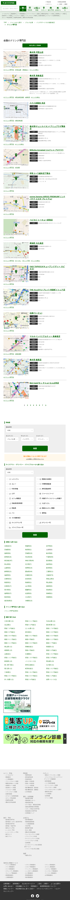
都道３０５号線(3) (52, 635)
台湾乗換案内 (49, 875)
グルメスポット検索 (50, 787)
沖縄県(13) (28, 600)
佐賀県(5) (28, 593)
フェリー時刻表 (29, 785)
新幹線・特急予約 (11, 826)
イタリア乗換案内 (30, 867)
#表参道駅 (18, 354)
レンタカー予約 (10, 830)
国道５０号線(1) (51, 650)
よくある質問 (55, 883)
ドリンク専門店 (12, 24)
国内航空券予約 (10, 819)
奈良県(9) (28, 579)
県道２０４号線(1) (10, 676)
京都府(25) (28, 575)
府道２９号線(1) (51, 657)
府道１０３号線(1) (52, 654)
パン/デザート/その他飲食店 (45, 22)
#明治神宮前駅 (19, 97)
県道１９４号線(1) (31, 672)
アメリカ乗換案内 (11, 864)
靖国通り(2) (8, 650)
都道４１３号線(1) (10, 643)
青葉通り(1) (50, 646)
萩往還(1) (28, 632)
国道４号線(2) (29, 650)
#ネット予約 (26, 261)
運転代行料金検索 (28, 17)
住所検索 (47, 796)
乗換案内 (13, 13)
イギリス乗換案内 (30, 864)
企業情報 (6, 883)
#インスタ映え (34, 70)
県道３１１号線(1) (31, 621)
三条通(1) (7, 672)
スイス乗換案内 (10, 869)
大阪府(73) (49, 575)
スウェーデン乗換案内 (12, 871)
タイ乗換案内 (29, 873)
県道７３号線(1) (9, 628)
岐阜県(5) (49, 568)
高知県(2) (49, 590)
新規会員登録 (62, 2)
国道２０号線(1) (9, 632)
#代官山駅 (18, 70)
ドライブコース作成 (31, 836)
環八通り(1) (8, 668)
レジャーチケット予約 (12, 832)
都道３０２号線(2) (31, 635)
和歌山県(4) (50, 579)
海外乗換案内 (29, 819)
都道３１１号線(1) (10, 639)
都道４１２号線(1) (52, 639)
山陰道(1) (7, 654)
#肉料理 (27, 97)
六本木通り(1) (8, 621)
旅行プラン (9, 836)
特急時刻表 (28, 779)
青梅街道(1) (29, 646)
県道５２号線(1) (30, 625)
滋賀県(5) (7, 575)
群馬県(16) (7, 557)
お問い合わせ (7, 886)
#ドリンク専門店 (9, 70)
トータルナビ (5, 13)
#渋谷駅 (17, 167)
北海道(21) (7, 546)
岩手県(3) (49, 546)
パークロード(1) (30, 661)
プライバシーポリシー (44, 889)
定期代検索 (41, 15)
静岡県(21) (7, 571)
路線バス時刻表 (29, 781)
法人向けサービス (28, 883)
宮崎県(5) (49, 597)
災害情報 (27, 842)
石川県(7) (28, 564)
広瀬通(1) (28, 654)
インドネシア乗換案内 (51, 871)
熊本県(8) (7, 597)
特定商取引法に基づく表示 (24, 889)
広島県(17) (7, 586)
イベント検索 (49, 798)
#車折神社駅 (19, 120)
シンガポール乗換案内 (31, 871)
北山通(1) (7, 625)
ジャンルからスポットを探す (53, 789)
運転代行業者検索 (30, 832)
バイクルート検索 (19, 15)
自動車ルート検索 (60, 13)
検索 (35, 448)
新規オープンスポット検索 (52, 775)
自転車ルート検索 (7, 15)
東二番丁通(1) (8, 665)
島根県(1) (28, 582)
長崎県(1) (49, 593)
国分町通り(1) (50, 625)
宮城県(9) (7, 549)
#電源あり (25, 70)
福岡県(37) (7, 593)
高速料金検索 (17, 17)
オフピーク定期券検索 (52, 15)
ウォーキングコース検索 (32, 834)
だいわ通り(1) (29, 628)
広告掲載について (21, 886)
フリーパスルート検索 (33, 13)
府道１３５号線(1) (31, 657)
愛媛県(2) (28, 590)
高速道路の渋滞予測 (31, 811)
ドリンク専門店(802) (11, 611)
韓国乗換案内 (9, 875)
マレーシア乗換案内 (11, 873)
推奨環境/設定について (47, 886)
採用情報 (16, 883)
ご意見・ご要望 (62, 4)
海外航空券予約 (10, 823)
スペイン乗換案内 (50, 867)
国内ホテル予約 (10, 828)
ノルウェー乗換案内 (50, 869)
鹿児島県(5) (8, 600)
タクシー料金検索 (7, 17)
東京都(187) (8, 560)
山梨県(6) (7, 568)
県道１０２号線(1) (52, 668)
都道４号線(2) (29, 639)
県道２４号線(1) (30, 679)
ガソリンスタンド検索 (51, 785)
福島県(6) (7, 553)
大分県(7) (28, 597)
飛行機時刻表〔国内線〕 (32, 787)
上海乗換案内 (9, 877)
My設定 (49, 2)
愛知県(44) (28, 571)
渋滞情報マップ (29, 813)
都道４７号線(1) (51, 643)
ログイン (49, 4)
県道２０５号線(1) (31, 676)
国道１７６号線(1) (52, 628)
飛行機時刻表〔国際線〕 (32, 789)
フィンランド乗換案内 (31, 869)
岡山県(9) (49, 582)
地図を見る (28, 855)
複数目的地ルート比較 (47, 13)
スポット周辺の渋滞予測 (32, 809)
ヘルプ (57, 889)
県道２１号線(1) (51, 676)
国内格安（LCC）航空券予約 (14, 821)
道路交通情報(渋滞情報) (32, 806)
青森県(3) (28, 546)
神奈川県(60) (29, 560)
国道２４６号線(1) (52, 632)
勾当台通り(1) (50, 621)
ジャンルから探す (16, 22)
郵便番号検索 (29, 828)
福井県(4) (49, 564)
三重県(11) (49, 571)
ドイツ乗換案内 (10, 867)
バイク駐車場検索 (50, 783)
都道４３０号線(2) (31, 643)
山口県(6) (28, 586)
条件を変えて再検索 (35, 45)
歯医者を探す (49, 791)
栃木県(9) (49, 553)
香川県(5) (7, 590)
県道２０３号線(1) (52, 672)
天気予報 (27, 826)
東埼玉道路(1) (29, 665)
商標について (7, 889)
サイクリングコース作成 (32, 838)
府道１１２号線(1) (10, 657)
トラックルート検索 (31, 15)
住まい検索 (28, 830)
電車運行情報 (29, 798)
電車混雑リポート (30, 800)
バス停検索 (48, 793)
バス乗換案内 (21, 13)
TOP (5, 22)
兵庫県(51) (7, 579)
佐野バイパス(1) (51, 679)
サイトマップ (7, 891)
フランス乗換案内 (50, 864)
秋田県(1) (28, 549)
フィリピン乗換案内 (50, 873)
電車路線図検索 (29, 821)
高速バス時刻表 (29, 783)
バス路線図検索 (29, 823)
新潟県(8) (49, 560)
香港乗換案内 (29, 875)
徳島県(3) (49, 586)
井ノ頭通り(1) (8, 679)
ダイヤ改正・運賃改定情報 (33, 804)
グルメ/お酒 (29, 22)
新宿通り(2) (8, 661)
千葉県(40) (49, 557)
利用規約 (34, 886)
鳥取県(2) (7, 582)
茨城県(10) (28, 553)
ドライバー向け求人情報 (32, 848)
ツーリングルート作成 (31, 840)
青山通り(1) (8, 646)
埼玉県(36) (28, 557)
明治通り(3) (50, 661)
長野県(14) (28, 568)
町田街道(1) (29, 668)
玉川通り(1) (50, 665)
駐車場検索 (48, 781)
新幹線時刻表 (29, 777)
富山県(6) (7, 564)
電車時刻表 (28, 775)
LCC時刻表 (28, 791)
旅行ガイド (9, 834)
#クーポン (18, 261)
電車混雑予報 (29, 802)
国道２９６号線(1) (10, 635)
